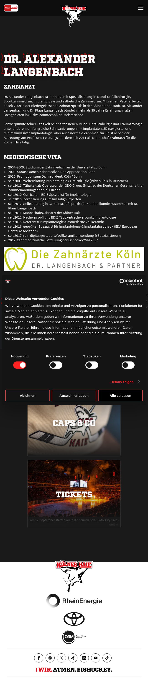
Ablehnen (27, 395)
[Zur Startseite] (74, 16)
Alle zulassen (120, 395)
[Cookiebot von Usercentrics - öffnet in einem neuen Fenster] (123, 281)
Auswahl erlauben (74, 395)
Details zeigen (121, 382)
